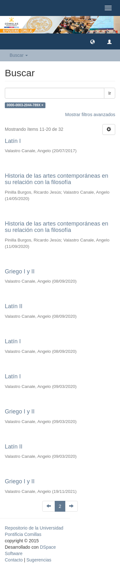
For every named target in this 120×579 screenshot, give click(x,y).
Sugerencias (38, 559)
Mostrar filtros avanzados (90, 114)
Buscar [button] (19, 55)
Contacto (14, 559)
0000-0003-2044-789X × (25, 105)
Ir (109, 93)
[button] (92, 41)
